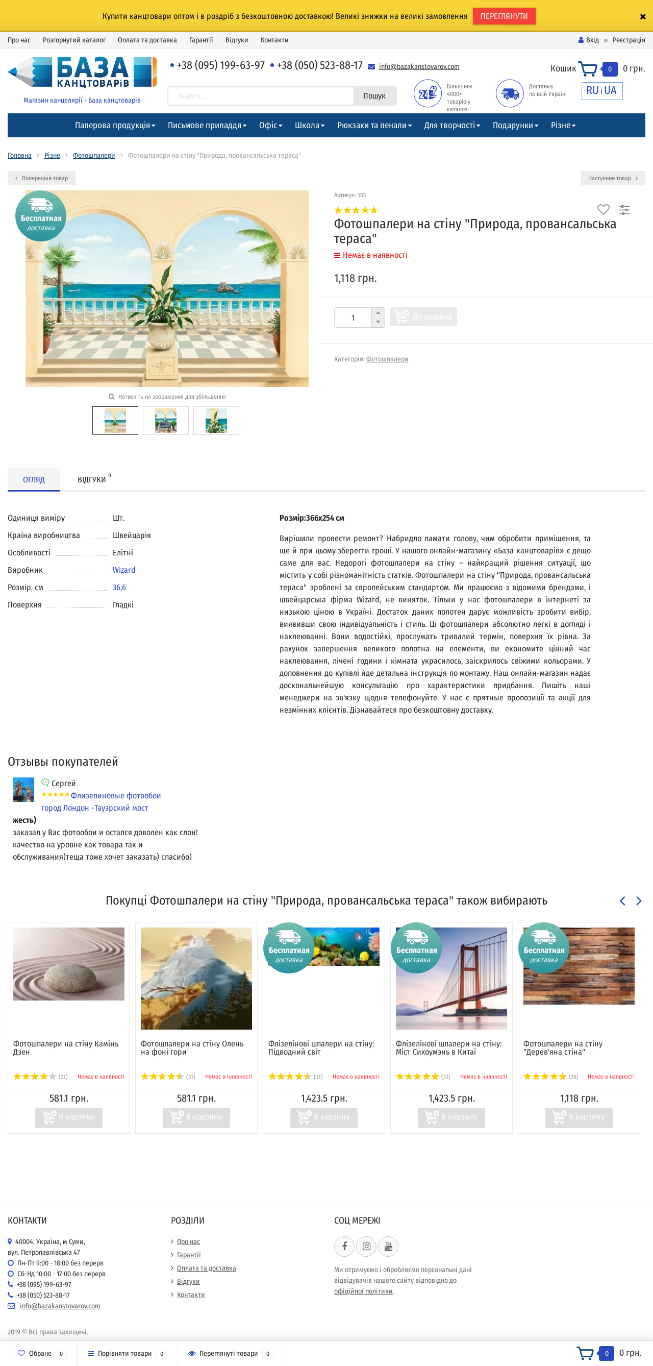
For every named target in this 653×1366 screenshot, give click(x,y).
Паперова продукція (112, 125)
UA (610, 90)
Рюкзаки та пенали (372, 125)
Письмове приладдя (204, 125)
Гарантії (201, 40)
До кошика (432, 316)
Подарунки (513, 125)
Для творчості (449, 125)
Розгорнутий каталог (74, 40)
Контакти (275, 40)
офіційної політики (363, 1291)
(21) (40, 1077)
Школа (307, 125)
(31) (295, 1077)
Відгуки (236, 40)
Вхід (589, 40)
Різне (560, 125)
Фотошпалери (94, 155)
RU (592, 90)
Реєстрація (629, 40)
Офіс (268, 125)
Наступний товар (613, 178)
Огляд (34, 479)
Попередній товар (41, 178)
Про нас (19, 40)
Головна (20, 155)
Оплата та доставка (147, 40)
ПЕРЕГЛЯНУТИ (504, 16)
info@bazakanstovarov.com (419, 66)
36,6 (119, 587)
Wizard (124, 570)
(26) (551, 1077)
